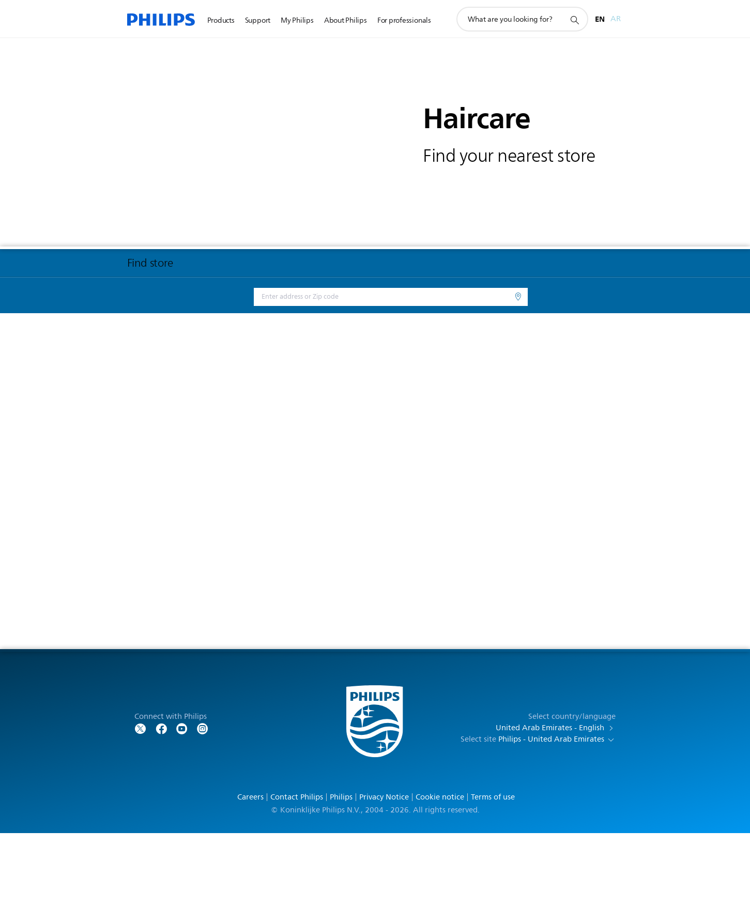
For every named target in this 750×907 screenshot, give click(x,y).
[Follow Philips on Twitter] (140, 801)
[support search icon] (574, 19)
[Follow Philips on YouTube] (182, 801)
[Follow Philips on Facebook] (161, 801)
